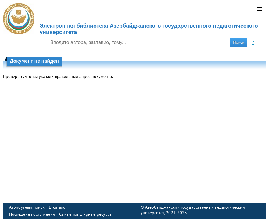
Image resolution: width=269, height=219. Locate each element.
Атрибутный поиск (27, 207)
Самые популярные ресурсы (85, 214)
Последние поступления (32, 214)
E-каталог (58, 207)
